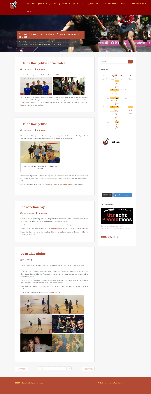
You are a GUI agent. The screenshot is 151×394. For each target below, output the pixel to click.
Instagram (23, 105)
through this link (55, 292)
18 (69, 368)
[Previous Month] (103, 75)
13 (49, 368)
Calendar (65, 4)
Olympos (80, 280)
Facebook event (58, 228)
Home (32, 4)
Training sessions (116, 4)
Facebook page (68, 184)
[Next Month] (130, 75)
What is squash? (48, 4)
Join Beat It (95, 4)
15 (59, 368)
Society (79, 4)
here (67, 102)
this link (85, 228)
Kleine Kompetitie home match (43, 63)
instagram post (58, 184)
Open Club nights (33, 254)
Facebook (82, 102)
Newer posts (21, 369)
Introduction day (32, 207)
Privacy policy (139, 4)
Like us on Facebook (110, 237)
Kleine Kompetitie (33, 124)
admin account (41, 69)
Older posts (88, 369)
